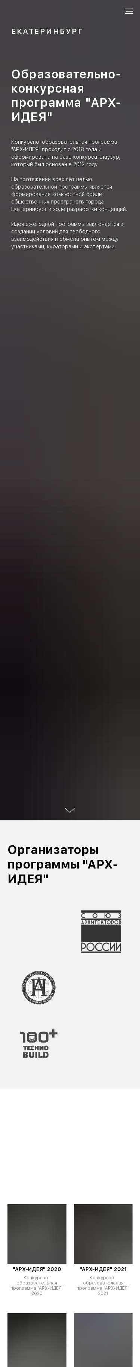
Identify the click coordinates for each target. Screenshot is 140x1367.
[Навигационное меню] (129, 11)
